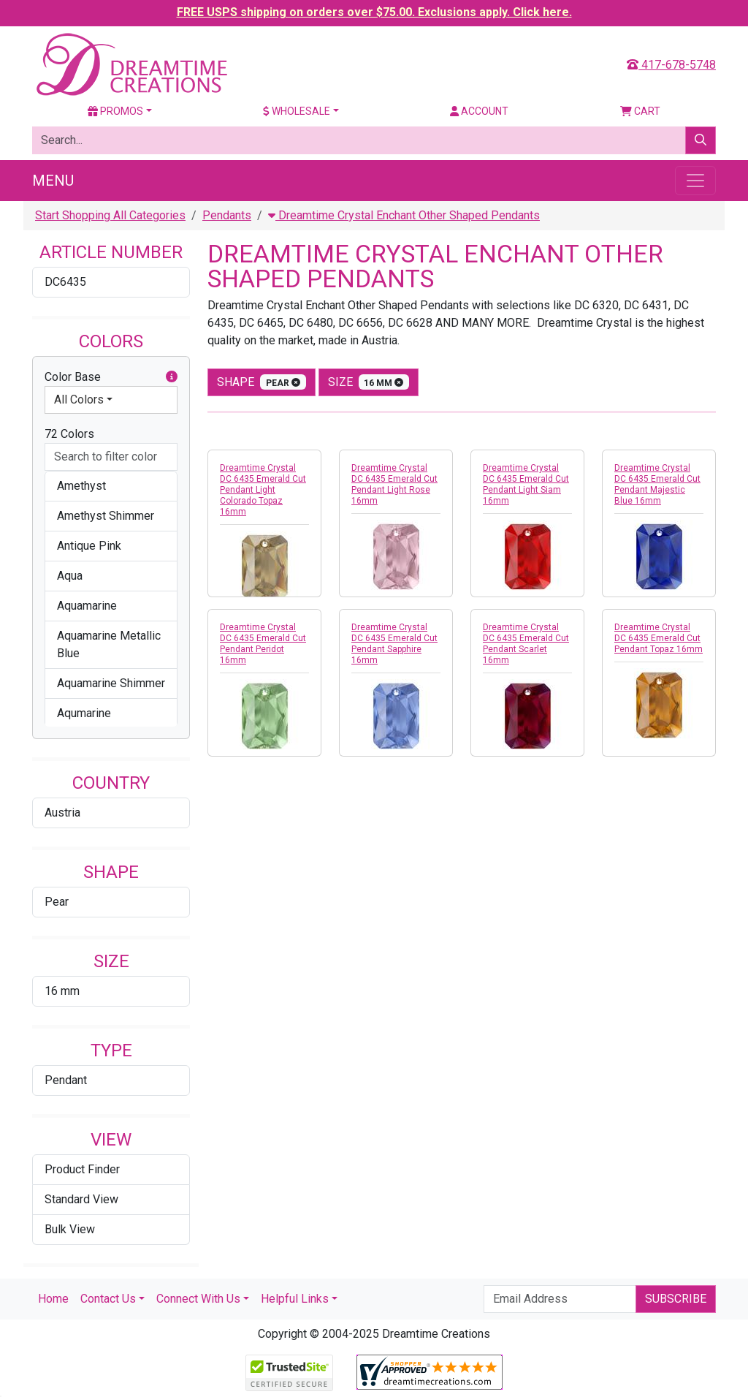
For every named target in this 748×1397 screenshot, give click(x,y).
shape (261, 382)
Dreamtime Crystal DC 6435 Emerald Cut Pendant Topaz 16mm (658, 638)
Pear (57, 902)
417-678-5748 (671, 65)
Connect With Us (198, 1299)
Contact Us (108, 1299)
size (369, 382)
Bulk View (70, 1229)
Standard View (81, 1199)
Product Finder (82, 1169)
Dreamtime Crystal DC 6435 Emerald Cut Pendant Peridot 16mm (263, 643)
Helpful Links (295, 1299)
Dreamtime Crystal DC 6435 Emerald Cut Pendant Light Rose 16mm (394, 484)
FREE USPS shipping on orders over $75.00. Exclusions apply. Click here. (374, 12)
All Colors (79, 399)
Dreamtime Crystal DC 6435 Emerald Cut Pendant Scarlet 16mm (526, 643)
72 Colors (69, 434)
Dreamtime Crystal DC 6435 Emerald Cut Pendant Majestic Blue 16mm (657, 484)
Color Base (111, 377)
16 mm (62, 991)
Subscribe (675, 1299)
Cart (640, 111)
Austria (62, 812)
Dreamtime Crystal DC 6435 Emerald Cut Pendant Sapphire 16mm (394, 643)
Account (479, 111)
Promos (115, 111)
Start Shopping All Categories (110, 215)
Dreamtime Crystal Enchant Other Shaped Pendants (404, 215)
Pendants (226, 215)
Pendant (66, 1080)
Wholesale (296, 111)
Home (53, 1299)
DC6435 (65, 282)
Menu (53, 180)
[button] (172, 377)
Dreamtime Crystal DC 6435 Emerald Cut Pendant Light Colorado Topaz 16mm (263, 490)
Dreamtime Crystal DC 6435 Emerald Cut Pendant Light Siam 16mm (526, 484)
